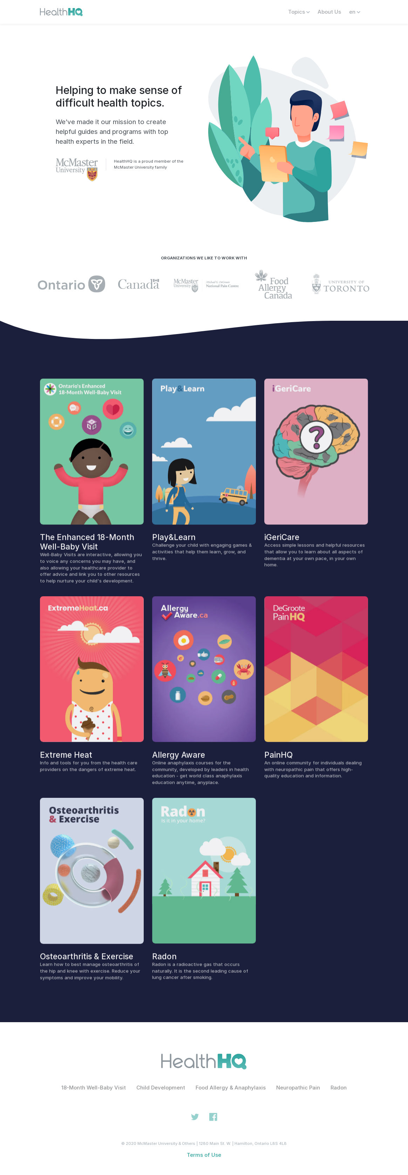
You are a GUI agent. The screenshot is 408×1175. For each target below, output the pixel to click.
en (354, 11)
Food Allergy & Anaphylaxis (231, 1087)
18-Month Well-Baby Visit (93, 1087)
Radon (339, 1087)
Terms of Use (204, 1155)
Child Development (160, 1087)
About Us (329, 11)
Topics (299, 11)
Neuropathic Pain (298, 1087)
